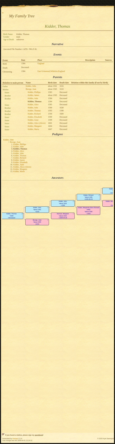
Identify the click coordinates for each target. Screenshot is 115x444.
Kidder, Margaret (35, 126)
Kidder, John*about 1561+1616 (37, 209)
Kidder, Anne (33, 120)
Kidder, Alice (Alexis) (37, 123)
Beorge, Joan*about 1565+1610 (37, 222)
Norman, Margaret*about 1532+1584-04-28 (63, 216)
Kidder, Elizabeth (35, 117)
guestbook (39, 435)
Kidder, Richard (34, 114)
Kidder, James (33, 95)
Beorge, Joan (31, 89)
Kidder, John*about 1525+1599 (63, 203)
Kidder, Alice (33, 104)
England (40, 63)
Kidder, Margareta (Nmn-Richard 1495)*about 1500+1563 (88, 210)
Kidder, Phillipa (34, 92)
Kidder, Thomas (34, 111)
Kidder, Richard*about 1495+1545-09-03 (88, 197)
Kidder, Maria (33, 129)
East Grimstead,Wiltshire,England (51, 71)
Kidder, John (31, 86)
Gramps (15, 438)
